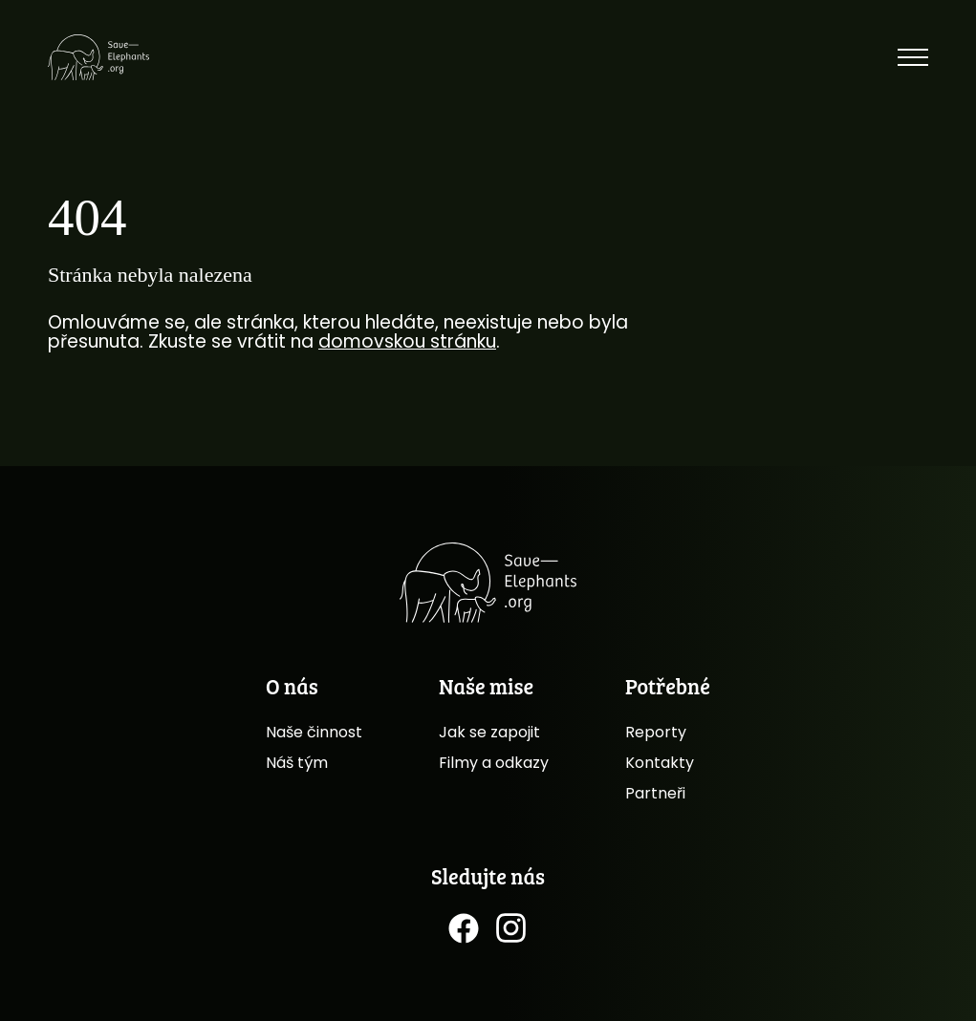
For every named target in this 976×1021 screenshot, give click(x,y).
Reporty (655, 732)
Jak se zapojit (489, 732)
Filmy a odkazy (494, 763)
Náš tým (297, 763)
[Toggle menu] (913, 57)
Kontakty (659, 763)
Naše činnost (314, 732)
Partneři (655, 793)
